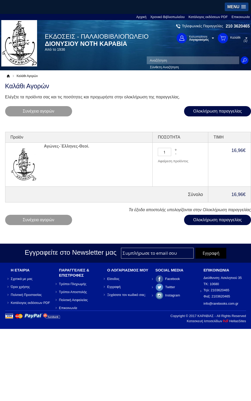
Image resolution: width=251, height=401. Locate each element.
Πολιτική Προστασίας (26, 295)
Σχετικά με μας (21, 279)
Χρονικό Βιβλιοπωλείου (167, 17)
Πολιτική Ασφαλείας (73, 300)
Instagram (172, 295)
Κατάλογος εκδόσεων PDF (208, 17)
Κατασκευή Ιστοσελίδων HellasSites (216, 321)
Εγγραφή (113, 287)
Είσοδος (113, 279)
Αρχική (141, 17)
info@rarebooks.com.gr (221, 303)
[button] (236, 7)
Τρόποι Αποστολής (73, 292)
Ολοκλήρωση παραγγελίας (217, 111)
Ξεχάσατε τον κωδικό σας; (126, 295)
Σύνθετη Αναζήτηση (164, 67)
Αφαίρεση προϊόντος (173, 161)
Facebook (172, 279)
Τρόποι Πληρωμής (72, 284)
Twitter (170, 287)
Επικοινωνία (241, 17)
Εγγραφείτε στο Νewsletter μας (71, 252)
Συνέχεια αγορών (38, 111)
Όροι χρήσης (20, 287)
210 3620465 (238, 26)
